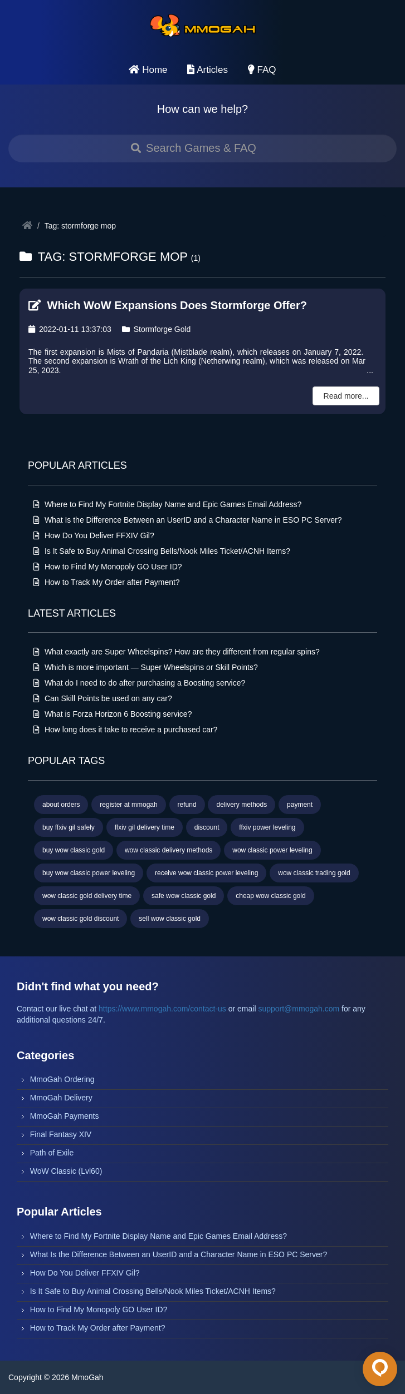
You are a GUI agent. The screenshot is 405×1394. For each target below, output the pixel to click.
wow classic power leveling (272, 850)
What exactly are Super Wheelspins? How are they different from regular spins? (176, 651)
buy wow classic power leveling (88, 873)
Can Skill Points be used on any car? (102, 698)
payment (300, 804)
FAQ (262, 70)
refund (187, 804)
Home (148, 70)
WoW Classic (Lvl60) (66, 1171)
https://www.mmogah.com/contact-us (162, 1008)
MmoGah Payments (64, 1116)
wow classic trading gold (314, 873)
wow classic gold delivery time (86, 896)
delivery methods (241, 804)
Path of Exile (52, 1152)
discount (206, 827)
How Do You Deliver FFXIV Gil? (93, 535)
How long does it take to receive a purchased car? (125, 729)
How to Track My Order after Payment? (106, 582)
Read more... (346, 395)
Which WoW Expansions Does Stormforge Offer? (167, 305)
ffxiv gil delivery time (144, 827)
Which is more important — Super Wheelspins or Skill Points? (145, 667)
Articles (207, 70)
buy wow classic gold (73, 850)
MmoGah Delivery (61, 1097)
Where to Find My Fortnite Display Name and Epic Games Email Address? (167, 504)
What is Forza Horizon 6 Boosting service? (112, 714)
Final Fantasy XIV (61, 1134)
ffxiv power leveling (267, 827)
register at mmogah (128, 804)
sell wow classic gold (170, 918)
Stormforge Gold (156, 329)
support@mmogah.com (298, 1008)
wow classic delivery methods (168, 850)
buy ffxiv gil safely (68, 827)
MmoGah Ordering (62, 1079)
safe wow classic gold (184, 896)
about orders (61, 804)
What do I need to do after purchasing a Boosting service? (139, 682)
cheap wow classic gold (270, 896)
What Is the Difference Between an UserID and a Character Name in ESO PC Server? (187, 519)
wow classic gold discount (80, 918)
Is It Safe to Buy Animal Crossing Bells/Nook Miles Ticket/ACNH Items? (161, 551)
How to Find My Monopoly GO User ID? (107, 566)
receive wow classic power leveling (206, 873)
